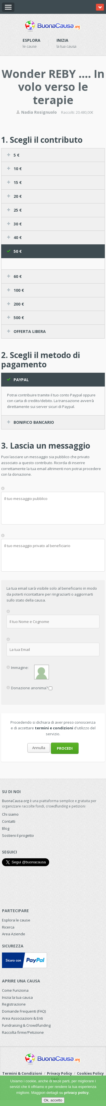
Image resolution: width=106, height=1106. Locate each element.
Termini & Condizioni (22, 1073)
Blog (5, 828)
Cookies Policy (90, 1073)
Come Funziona (15, 990)
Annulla (38, 747)
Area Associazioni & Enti (22, 1018)
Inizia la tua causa (17, 997)
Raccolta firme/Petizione (23, 1032)
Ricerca (8, 927)
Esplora (31, 40)
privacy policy (76, 1092)
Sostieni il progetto (18, 835)
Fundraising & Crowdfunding (26, 1025)
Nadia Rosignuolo (36, 112)
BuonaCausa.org (15, 800)
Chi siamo (10, 814)
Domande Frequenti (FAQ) (24, 1011)
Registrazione (14, 1004)
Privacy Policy (59, 1073)
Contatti (8, 821)
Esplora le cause (16, 920)
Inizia (62, 40)
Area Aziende (13, 933)
